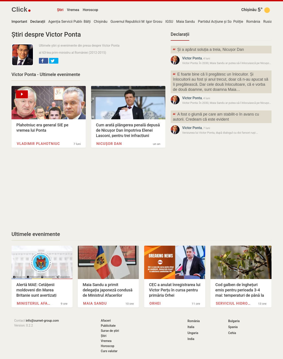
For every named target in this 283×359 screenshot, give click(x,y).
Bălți (87, 21)
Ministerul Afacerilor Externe (34, 303)
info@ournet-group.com (42, 320)
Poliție (238, 21)
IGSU (169, 21)
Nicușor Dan (109, 144)
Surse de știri (110, 330)
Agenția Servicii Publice (66, 21)
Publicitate (108, 325)
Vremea (73, 10)
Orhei (155, 303)
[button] (43, 61)
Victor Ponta (192, 58)
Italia (190, 327)
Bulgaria (234, 321)
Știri (60, 10)
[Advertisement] (88, 189)
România (253, 21)
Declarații (180, 34)
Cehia (232, 333)
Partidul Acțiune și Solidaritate (221, 21)
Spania (233, 327)
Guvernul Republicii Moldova (133, 21)
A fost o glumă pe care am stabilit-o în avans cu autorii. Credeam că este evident (215, 116)
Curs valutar (109, 351)
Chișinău (248, 10)
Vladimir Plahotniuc (38, 144)
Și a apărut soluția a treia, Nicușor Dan (208, 50)
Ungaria (192, 333)
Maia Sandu (185, 21)
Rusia (267, 21)
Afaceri (106, 320)
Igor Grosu (154, 21)
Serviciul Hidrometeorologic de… (233, 303)
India (190, 339)
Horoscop (90, 10)
